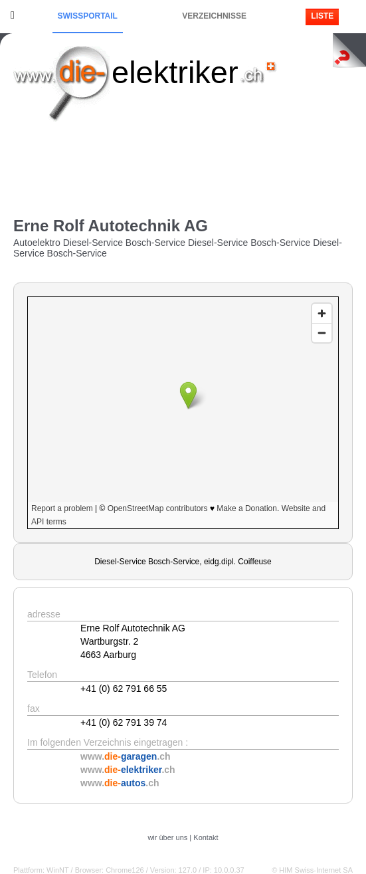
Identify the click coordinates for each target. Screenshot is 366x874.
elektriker (175, 72)
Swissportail (88, 16)
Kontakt (205, 837)
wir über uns (167, 837)
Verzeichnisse (214, 16)
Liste (322, 16)
